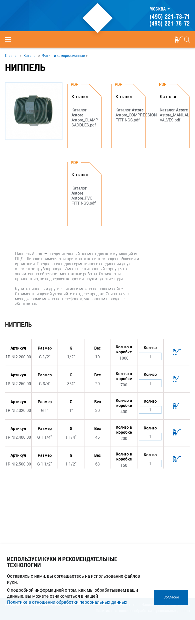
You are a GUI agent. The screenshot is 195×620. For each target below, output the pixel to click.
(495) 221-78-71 (170, 17)
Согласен (171, 597)
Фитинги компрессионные (63, 55)
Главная (11, 55)
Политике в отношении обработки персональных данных (67, 602)
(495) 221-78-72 (170, 23)
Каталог (30, 55)
